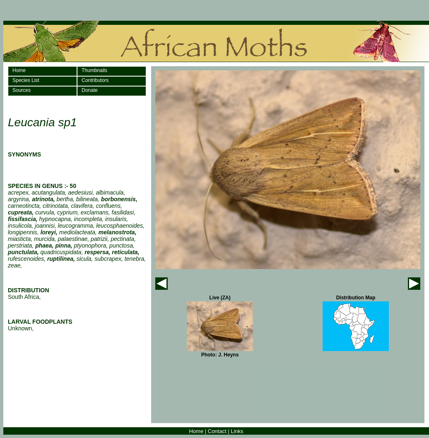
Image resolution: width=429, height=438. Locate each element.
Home (19, 70)
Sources (21, 90)
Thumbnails (94, 70)
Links (237, 431)
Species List (25, 80)
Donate (90, 90)
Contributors (95, 80)
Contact (217, 431)
